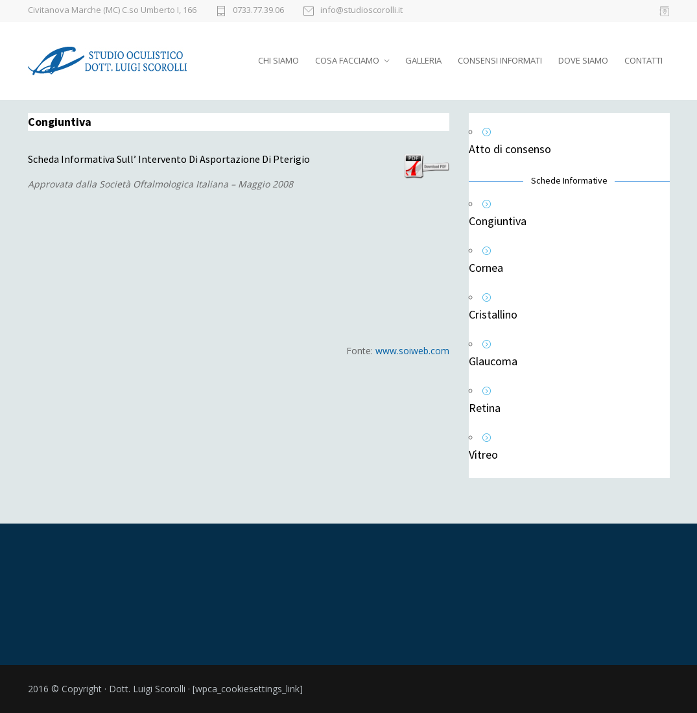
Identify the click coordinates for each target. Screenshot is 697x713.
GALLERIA (423, 60)
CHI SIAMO (278, 60)
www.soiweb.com (412, 350)
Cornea (486, 267)
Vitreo (483, 454)
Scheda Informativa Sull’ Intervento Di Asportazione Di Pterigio (169, 158)
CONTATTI (643, 60)
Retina (485, 407)
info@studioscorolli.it (361, 11)
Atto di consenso (510, 148)
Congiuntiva (497, 220)
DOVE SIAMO (583, 60)
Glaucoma (493, 361)
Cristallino (493, 314)
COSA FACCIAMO (347, 60)
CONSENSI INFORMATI (500, 60)
